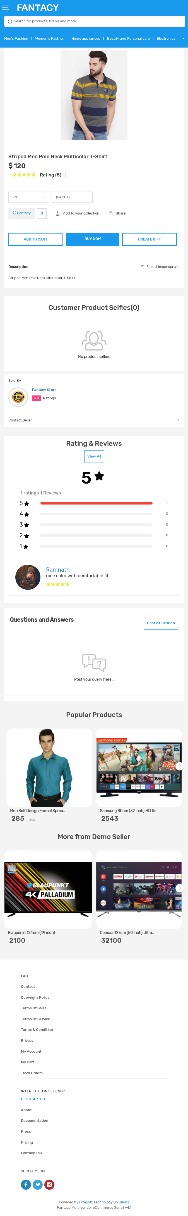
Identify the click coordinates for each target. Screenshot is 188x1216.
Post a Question (161, 623)
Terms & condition (37, 1030)
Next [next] (180, 769)
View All (94, 456)
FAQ (24, 976)
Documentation (34, 1120)
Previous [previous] (9, 769)
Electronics (166, 38)
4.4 (36, 398)
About (26, 1110)
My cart (27, 1062)
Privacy (27, 1040)
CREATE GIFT (149, 239)
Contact (28, 986)
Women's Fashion (49, 38)
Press (26, 1131)
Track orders (32, 1073)
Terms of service (35, 1019)
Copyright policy (35, 997)
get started (33, 1099)
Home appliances (85, 38)
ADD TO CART (35, 239)
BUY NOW (93, 239)
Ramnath (58, 569)
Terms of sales (34, 1008)
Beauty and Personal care (128, 38)
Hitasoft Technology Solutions (104, 1202)
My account (31, 1051)
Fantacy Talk (31, 1153)
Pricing (27, 1142)
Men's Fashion (16, 38)
